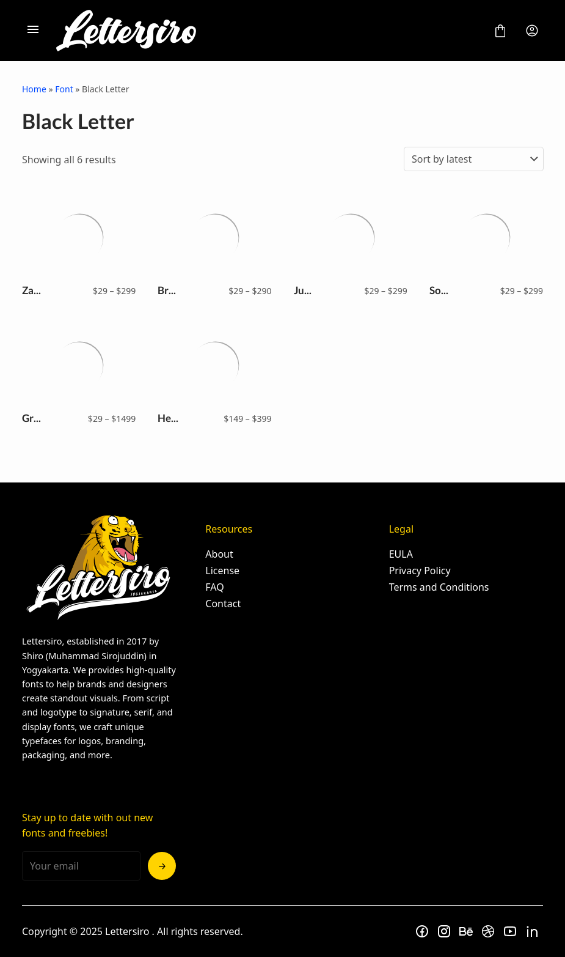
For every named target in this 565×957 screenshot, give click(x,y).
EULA (401, 554)
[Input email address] (81, 866)
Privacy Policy (420, 570)
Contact (223, 603)
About (219, 554)
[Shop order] (473, 159)
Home (34, 89)
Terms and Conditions (439, 587)
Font (64, 89)
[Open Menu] (33, 31)
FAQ (214, 587)
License (222, 570)
